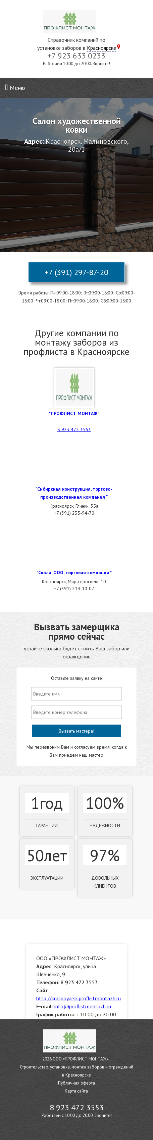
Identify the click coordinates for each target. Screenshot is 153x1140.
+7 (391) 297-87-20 (76, 272)
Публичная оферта (76, 1083)
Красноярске (101, 47)
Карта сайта (76, 1091)
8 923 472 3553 (74, 429)
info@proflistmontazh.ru (82, 1006)
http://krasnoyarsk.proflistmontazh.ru (78, 998)
